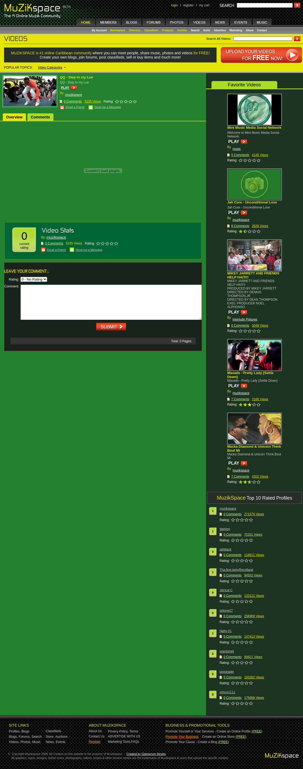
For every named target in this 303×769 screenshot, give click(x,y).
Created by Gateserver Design (146, 753)
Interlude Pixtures (245, 319)
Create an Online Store (218, 737)
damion (225, 529)
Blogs (25, 731)
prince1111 (227, 692)
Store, (50, 737)
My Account (100, 30)
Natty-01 (225, 631)
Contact (262, 30)
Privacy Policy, (118, 731)
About (249, 30)
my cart (204, 5)
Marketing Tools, (119, 742)
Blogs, (13, 737)
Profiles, (14, 731)
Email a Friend (75, 107)
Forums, (24, 737)
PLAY (65, 88)
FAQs (135, 742)
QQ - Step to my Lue (76, 77)
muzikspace (73, 95)
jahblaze (225, 549)
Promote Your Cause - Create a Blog (191, 742)
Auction (182, 30)
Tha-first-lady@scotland (236, 570)
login (174, 5)
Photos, (25, 742)
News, (50, 742)
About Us (95, 731)
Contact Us (96, 736)
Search (195, 30)
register (188, 5)
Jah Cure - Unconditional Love (252, 202)
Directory (135, 30)
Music (36, 742)
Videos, (14, 742)
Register (95, 742)
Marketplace (118, 30)
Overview (14, 117)
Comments (40, 117)
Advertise (220, 30)
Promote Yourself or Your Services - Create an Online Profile (208, 731)
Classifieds (151, 30)
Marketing (236, 30)
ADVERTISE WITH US (124, 736)
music (237, 149)
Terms (134, 731)
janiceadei (227, 672)
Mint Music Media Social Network (254, 128)
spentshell (227, 651)
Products (167, 30)
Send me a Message (107, 107)
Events (60, 742)
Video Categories (50, 67)
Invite (206, 30)
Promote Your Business (182, 737)
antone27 (226, 610)
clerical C (226, 590)
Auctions (61, 737)
